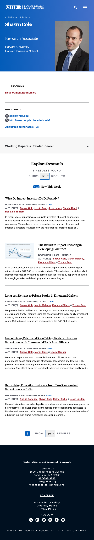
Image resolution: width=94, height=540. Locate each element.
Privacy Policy (47, 509)
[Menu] (85, 7)
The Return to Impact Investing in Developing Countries (60, 247)
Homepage (47, 495)
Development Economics (20, 92)
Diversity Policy (47, 505)
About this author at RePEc (22, 126)
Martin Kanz (41, 352)
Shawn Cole (26, 208)
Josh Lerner (55, 208)
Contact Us (47, 468)
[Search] (75, 7)
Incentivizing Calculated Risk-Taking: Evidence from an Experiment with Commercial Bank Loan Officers (41, 340)
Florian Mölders (46, 262)
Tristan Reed (65, 262)
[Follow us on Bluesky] (44, 520)
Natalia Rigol (70, 208)
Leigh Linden (77, 399)
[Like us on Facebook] (57, 520)
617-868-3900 (47, 478)
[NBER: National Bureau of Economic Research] (27, 8)
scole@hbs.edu (19, 115)
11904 (49, 395)
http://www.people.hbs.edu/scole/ (29, 120)
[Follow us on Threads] (50, 520)
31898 (49, 204)
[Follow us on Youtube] (63, 520)
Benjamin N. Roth (14, 211)
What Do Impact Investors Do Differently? (32, 198)
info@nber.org (47, 481)
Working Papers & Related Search (30, 146)
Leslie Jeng (40, 208)
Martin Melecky (75, 258)
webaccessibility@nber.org (46, 484)
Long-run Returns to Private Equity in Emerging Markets (41, 295)
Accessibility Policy (47, 502)
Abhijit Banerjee (29, 399)
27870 (50, 301)
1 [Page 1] (27, 433)
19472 (50, 348)
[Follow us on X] (31, 520)
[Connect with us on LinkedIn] (37, 520)
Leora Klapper (58, 352)
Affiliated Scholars (19, 17)
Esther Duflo (60, 399)
